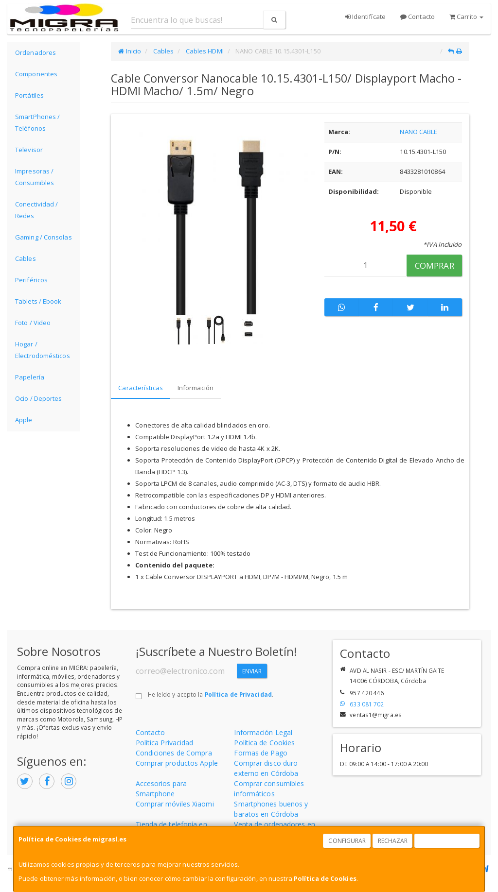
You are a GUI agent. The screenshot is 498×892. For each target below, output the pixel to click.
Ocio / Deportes (38, 398)
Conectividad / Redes (36, 210)
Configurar (347, 841)
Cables (25, 258)
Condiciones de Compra (174, 752)
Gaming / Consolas (43, 237)
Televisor (29, 149)
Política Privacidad (165, 742)
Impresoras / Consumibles (34, 177)
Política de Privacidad (238, 694)
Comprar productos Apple (177, 763)
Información (195, 387)
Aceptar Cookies (447, 841)
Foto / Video (33, 322)
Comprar (434, 265)
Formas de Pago (260, 752)
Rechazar (393, 841)
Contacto (417, 16)
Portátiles (29, 95)
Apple (24, 419)
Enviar (252, 671)
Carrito (466, 16)
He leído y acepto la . (210, 694)
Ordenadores (35, 52)
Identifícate (365, 16)
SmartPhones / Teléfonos (37, 122)
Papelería (29, 377)
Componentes (36, 73)
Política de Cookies (325, 878)
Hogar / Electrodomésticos (42, 350)
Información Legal (263, 732)
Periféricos (31, 279)
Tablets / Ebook (38, 301)
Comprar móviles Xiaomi (175, 803)
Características (140, 387)
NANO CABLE (418, 131)
